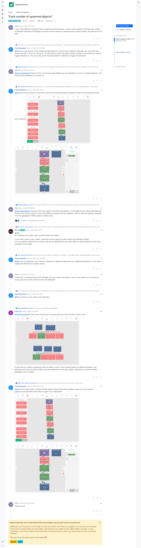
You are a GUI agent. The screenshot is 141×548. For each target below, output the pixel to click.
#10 (101, 311)
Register (13, 542)
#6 (101, 230)
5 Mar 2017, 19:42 (37, 90)
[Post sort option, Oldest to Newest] (124, 29)
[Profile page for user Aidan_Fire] (10, 313)
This (16, 26)
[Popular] (2, 14)
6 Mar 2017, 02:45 (36, 230)
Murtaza (17, 230)
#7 (101, 258)
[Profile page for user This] (10, 27)
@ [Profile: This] (17, 51)
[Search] (2, 21)
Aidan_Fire (18, 311)
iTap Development (20, 48)
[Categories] (2, 2)
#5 (101, 208)
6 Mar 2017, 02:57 (37, 258)
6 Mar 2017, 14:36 (37, 294)
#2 (101, 48)
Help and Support (14, 21)
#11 (101, 386)
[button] (2, 541)
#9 (101, 294)
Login (20, 542)
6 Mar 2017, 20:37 (33, 311)
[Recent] (2, 6)
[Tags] (2, 10)
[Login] (138, 2)
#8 (101, 274)
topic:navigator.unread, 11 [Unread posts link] (123, 52)
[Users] (2, 18)
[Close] (99, 522)
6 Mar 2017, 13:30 (29, 274)
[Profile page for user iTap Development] (10, 49)
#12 (101, 503)
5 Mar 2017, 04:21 (37, 48)
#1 (101, 26)
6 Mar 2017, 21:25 (37, 386)
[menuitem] (138, 2)
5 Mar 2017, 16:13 (29, 70)
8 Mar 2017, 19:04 (29, 503)
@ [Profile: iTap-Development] (22, 73)
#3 (101, 70)
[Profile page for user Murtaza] (10, 231)
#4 (101, 90)
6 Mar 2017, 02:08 (29, 208)
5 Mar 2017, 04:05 (29, 26)
